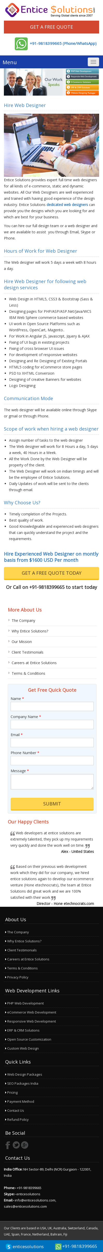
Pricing (11, 1092)
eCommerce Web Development (30, 1012)
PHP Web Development (24, 1003)
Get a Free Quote (51, 27)
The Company (23, 620)
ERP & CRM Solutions (22, 1030)
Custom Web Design (22, 1048)
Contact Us (14, 1110)
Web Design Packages (23, 1074)
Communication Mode (28, 398)
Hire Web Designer (25, 105)
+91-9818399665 (79, 1246)
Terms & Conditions (28, 673)
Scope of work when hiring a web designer (51, 429)
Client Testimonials (27, 652)
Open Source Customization (28, 1039)
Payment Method (19, 1101)
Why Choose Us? (22, 502)
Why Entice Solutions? (30, 631)
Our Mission (22, 641)
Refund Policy (17, 1119)
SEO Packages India (21, 1083)
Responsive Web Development (30, 1021)
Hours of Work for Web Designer (40, 251)
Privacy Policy (16, 977)
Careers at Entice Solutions (34, 662)
